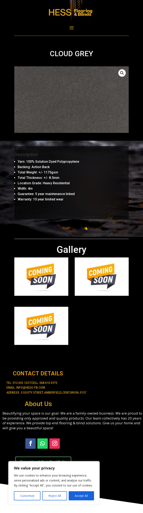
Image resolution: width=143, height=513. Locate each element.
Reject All (54, 496)
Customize (27, 496)
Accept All (81, 496)
